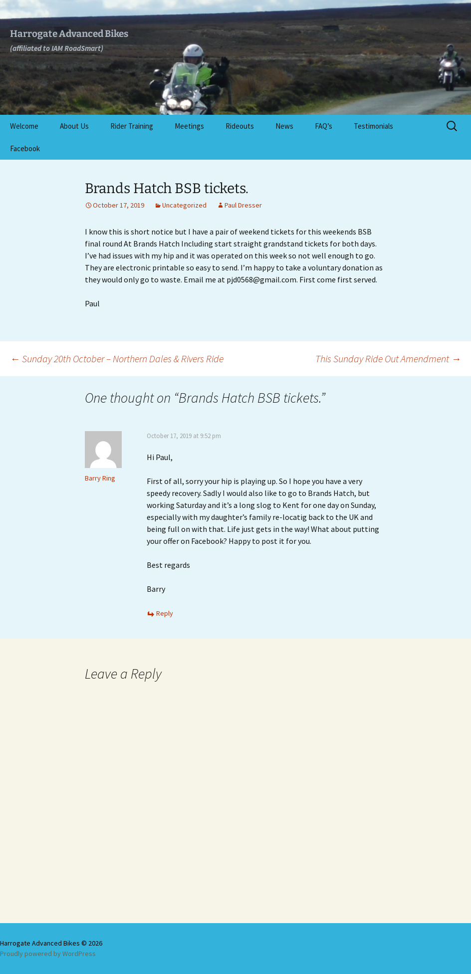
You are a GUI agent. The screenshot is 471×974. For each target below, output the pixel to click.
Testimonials (373, 126)
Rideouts (240, 126)
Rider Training (131, 126)
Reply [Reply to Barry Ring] (164, 613)
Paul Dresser (243, 205)
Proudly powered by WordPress (48, 953)
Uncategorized (184, 205)
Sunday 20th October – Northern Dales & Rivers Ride (117, 358)
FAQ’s (323, 126)
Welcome (24, 126)
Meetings (189, 126)
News (284, 126)
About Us (74, 126)
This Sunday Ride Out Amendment (388, 358)
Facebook (25, 148)
